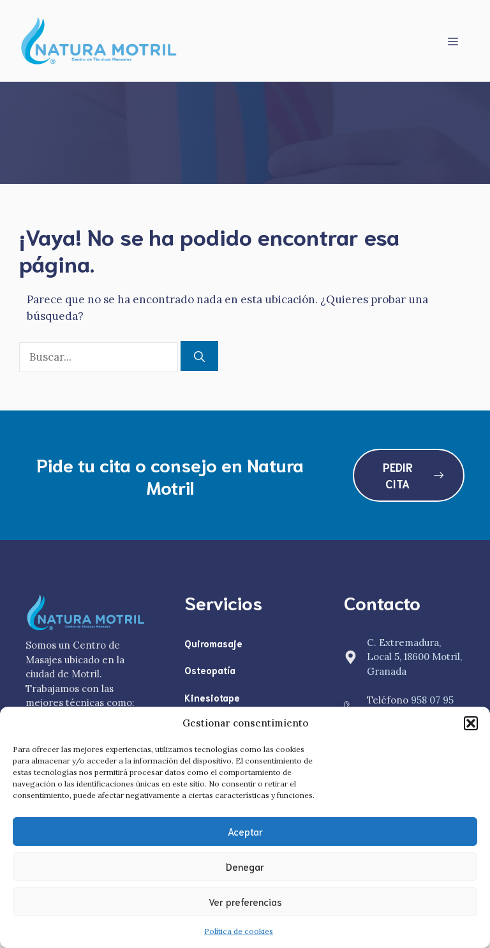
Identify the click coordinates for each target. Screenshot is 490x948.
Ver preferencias (245, 901)
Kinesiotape (212, 697)
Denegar (245, 866)
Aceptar (245, 831)
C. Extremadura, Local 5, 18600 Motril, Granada (414, 656)
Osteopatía (209, 669)
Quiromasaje (213, 642)
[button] (470, 723)
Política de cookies (238, 931)
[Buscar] (199, 356)
